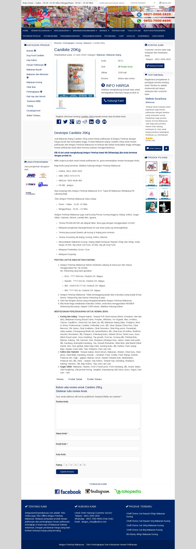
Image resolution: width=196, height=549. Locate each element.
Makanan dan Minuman (84, 31)
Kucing (79, 43)
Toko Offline (134, 31)
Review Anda (62, 401)
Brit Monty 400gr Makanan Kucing (142, 534)
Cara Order (158, 36)
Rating (59, 465)
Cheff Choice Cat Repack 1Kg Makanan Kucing (148, 521)
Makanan (87, 43)
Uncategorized (33, 110)
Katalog (131, 36)
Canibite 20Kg (67, 49)
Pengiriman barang (70, 36)
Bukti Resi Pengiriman (154, 31)
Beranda (57, 43)
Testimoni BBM (50, 36)
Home (25, 31)
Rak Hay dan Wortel (36, 96)
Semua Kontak (155, 66)
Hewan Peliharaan (40, 31)
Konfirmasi (143, 36)
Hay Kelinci (32, 60)
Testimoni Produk (32, 36)
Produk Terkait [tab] (75, 379)
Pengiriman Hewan (92, 36)
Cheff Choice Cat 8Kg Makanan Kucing (144, 530)
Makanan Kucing (34, 82)
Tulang (30, 106)
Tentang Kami (118, 31)
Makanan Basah (34, 69)
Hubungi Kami (114, 100)
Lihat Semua (154, 148)
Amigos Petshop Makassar (71, 544)
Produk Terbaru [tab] (94, 379)
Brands (103, 31)
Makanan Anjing (113, 55)
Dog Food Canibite (35, 55)
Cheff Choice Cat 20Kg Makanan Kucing (145, 525)
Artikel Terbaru (33, 115)
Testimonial (110, 36)
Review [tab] (60, 379)
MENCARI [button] (165, 3)
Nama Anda (61, 433)
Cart (121, 36)
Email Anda (61, 444)
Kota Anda (61, 454)
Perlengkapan (61, 31)
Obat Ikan (31, 87)
